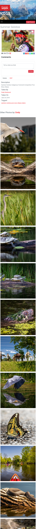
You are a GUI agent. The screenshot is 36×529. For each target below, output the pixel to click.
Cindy (17, 112)
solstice (8, 103)
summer (3, 103)
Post (31, 71)
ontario (24, 103)
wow (15, 103)
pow (12, 103)
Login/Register (30, 22)
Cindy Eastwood (6, 92)
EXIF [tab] (11, 78)
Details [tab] (5, 78)
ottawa (19, 103)
